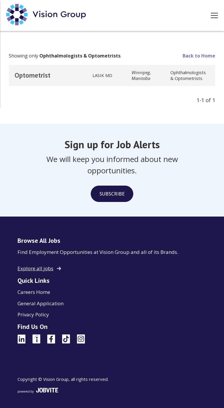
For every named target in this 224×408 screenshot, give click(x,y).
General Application (41, 303)
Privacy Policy (33, 314)
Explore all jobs (35, 268)
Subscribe (112, 194)
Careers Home (34, 292)
